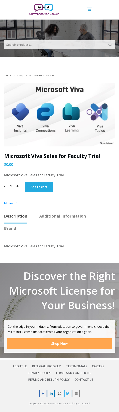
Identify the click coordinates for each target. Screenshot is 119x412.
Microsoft (11, 203)
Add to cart (39, 187)
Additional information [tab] (62, 216)
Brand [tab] (10, 228)
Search (110, 45)
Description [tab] (15, 216)
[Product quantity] (11, 186)
